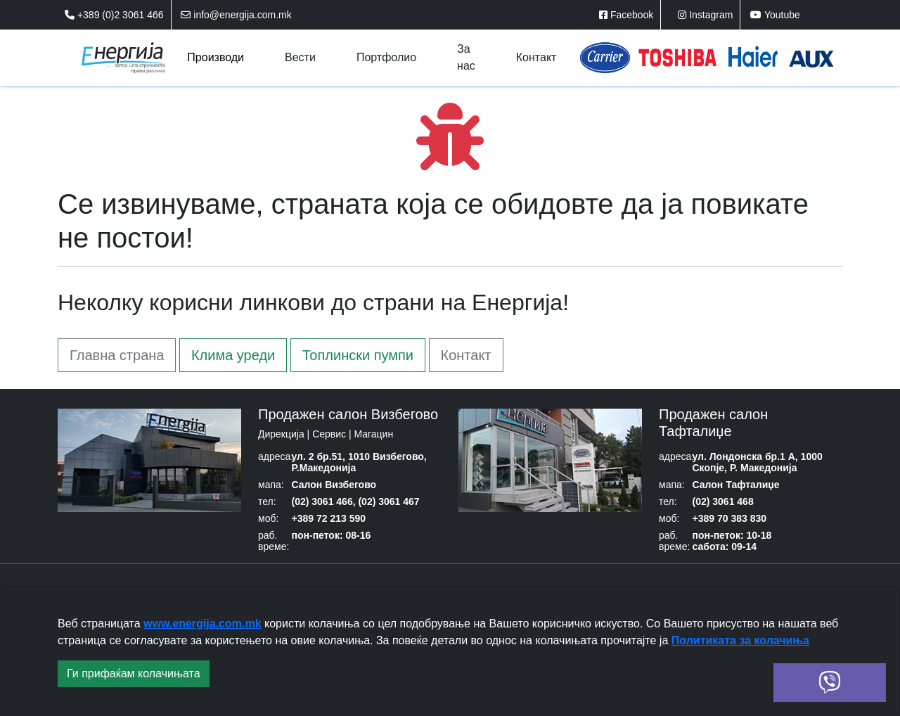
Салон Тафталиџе (736, 484)
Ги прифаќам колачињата (133, 673)
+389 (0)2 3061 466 (114, 14)
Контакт (466, 355)
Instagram (705, 14)
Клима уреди (233, 355)
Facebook (626, 14)
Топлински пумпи (357, 355)
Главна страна (117, 355)
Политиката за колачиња (740, 640)
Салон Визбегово (334, 484)
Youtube (775, 14)
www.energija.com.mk (202, 623)
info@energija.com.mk (236, 14)
